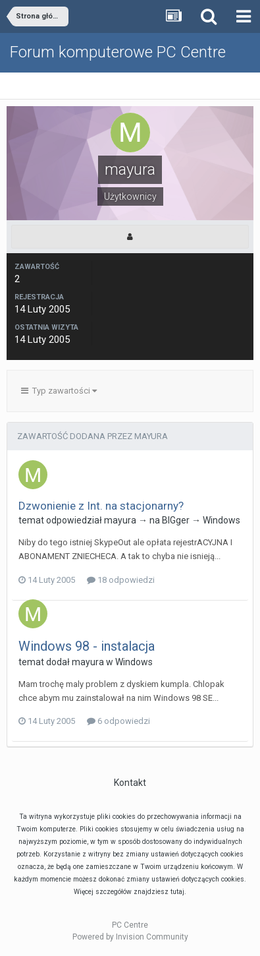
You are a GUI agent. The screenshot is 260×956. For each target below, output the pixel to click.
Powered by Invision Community (130, 936)
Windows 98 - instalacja (86, 646)
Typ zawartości (59, 391)
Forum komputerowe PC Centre (118, 52)
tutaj (177, 891)
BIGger (176, 520)
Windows (221, 520)
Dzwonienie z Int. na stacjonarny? (101, 505)
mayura (120, 520)
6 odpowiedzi (118, 721)
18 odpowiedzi (121, 580)
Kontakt (130, 782)
